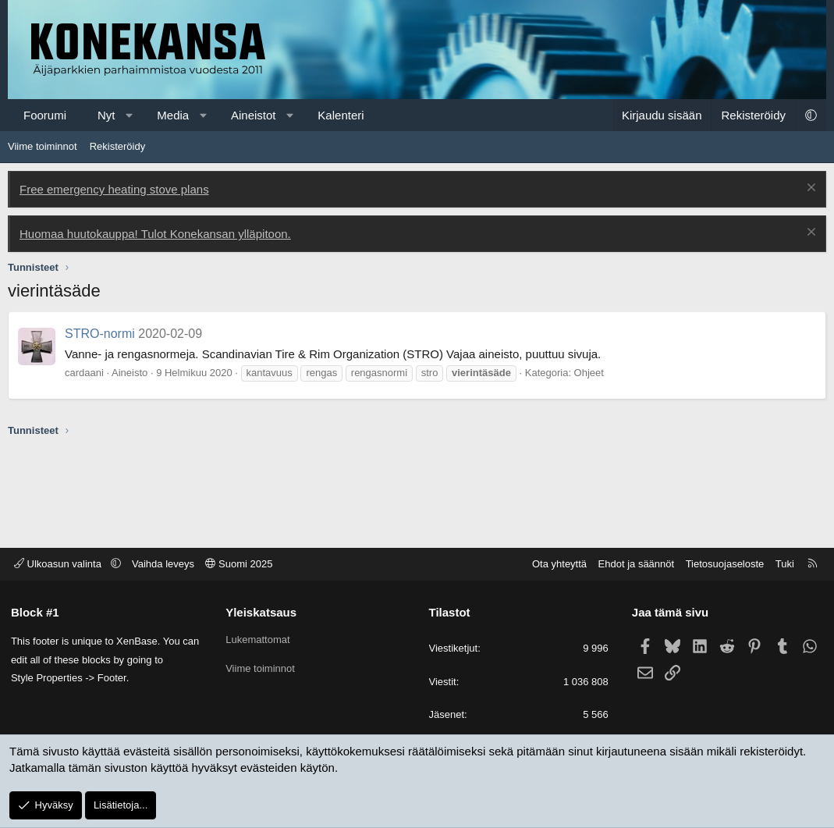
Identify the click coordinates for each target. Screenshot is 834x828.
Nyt (106, 115)
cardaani (84, 372)
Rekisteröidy (118, 146)
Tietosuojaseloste (724, 564)
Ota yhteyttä (558, 564)
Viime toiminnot (42, 146)
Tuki (784, 564)
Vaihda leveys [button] (164, 564)
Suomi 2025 (240, 564)
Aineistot (253, 115)
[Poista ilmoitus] (809, 189)
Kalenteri (341, 115)
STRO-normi (100, 333)
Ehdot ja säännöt (635, 564)
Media (173, 115)
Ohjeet (589, 372)
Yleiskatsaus (261, 612)
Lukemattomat (258, 639)
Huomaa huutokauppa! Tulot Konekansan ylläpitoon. (155, 233)
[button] (129, 115)
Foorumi (44, 115)
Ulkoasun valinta (60, 564)
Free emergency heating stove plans (114, 189)
